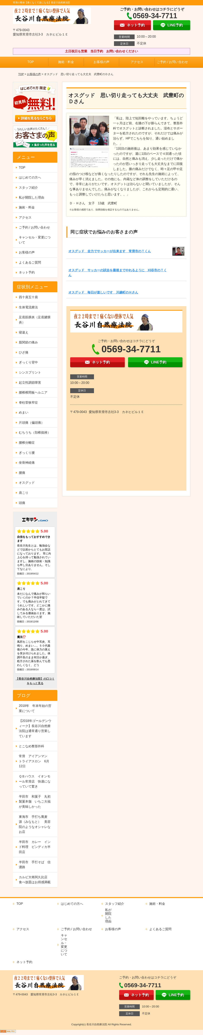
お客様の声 (101, 62)
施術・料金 (66, 62)
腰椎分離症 (27, 442)
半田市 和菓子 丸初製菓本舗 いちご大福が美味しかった (35, 801)
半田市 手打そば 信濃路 (35, 864)
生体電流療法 (28, 307)
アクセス (137, 62)
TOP (30, 62)
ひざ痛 (23, 352)
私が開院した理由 (31, 197)
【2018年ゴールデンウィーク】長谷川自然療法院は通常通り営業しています (35, 728)
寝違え (23, 332)
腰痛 (22, 472)
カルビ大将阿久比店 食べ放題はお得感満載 (35, 879)
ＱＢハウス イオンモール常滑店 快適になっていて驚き (35, 781)
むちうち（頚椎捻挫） (35, 432)
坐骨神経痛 (27, 462)
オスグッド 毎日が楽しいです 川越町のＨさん (103, 292)
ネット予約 (27, 272)
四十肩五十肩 (28, 297)
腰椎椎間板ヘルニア (33, 392)
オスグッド (27, 482)
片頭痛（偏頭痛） (31, 422)
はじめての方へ (30, 177)
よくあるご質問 (30, 262)
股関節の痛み (28, 342)
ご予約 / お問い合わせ (172, 62)
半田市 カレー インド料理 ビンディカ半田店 (35, 847)
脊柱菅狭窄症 (28, 402)
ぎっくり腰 (27, 452)
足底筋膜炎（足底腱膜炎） (35, 319)
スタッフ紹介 (28, 187)
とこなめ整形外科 (31, 746)
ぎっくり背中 (28, 362)
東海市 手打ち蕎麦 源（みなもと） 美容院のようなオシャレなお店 (35, 824)
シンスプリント (30, 372)
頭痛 (22, 503)
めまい (23, 412)
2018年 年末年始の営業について (35, 708)
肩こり (23, 492)
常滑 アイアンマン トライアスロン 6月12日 (35, 761)
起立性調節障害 (30, 382)
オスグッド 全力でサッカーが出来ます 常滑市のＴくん (109, 251)
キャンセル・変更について (35, 240)
